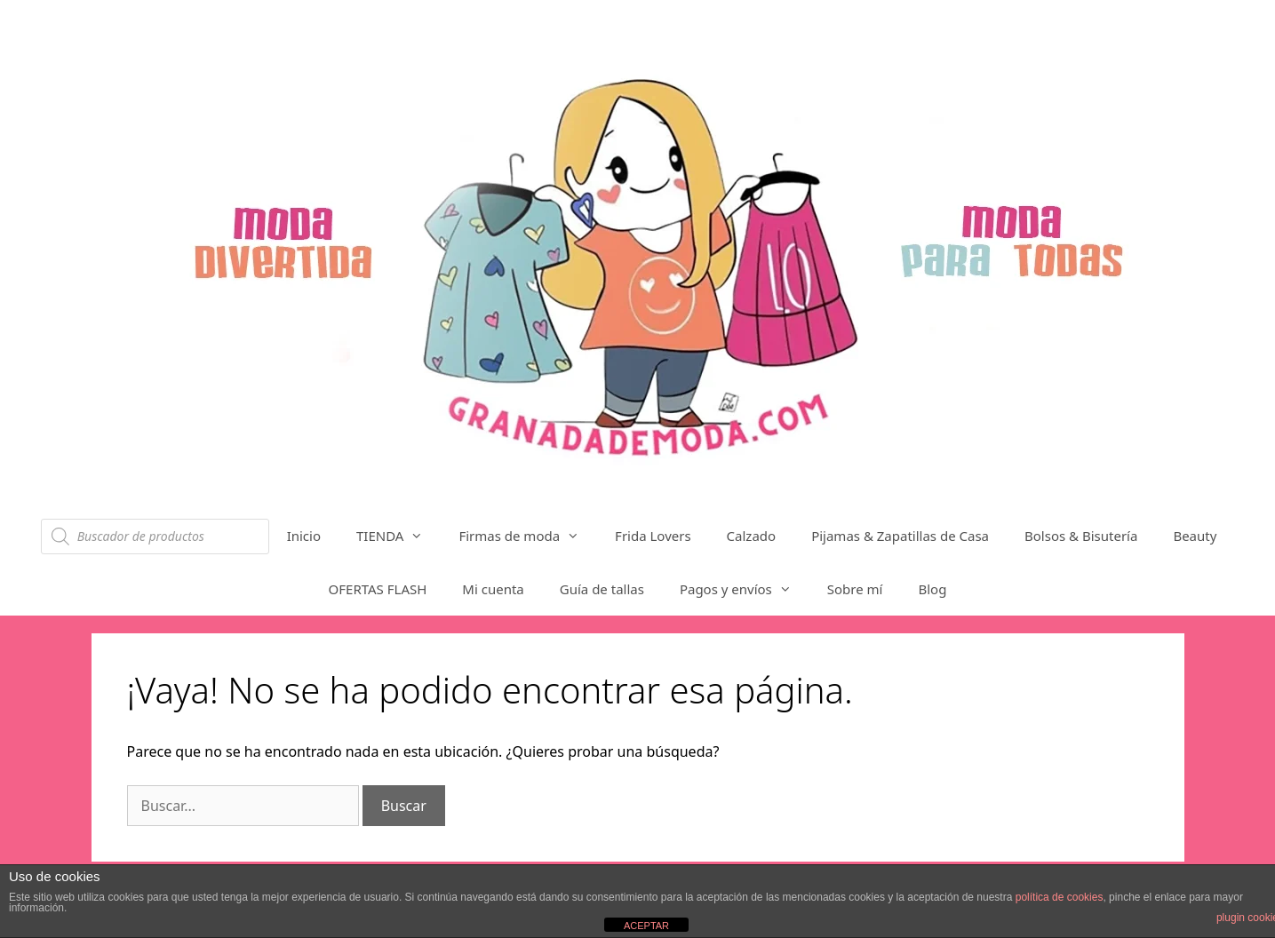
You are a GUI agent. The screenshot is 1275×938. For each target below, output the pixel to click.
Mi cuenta (492, 589)
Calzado (752, 536)
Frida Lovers (653, 536)
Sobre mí (855, 589)
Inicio (304, 536)
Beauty (1194, 536)
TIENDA (398, 535)
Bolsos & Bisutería (1080, 536)
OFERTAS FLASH (378, 589)
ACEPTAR (646, 925)
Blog (932, 589)
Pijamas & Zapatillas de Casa (900, 536)
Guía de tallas (602, 589)
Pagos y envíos (744, 589)
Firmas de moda (527, 535)
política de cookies (1060, 897)
